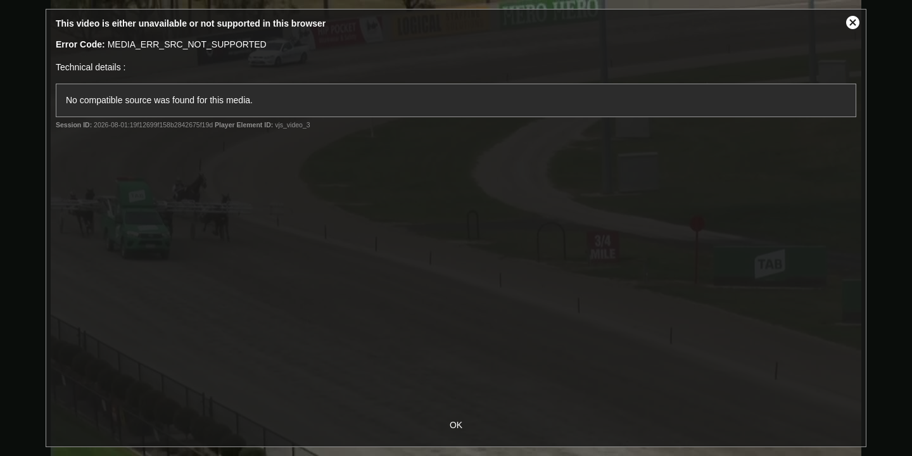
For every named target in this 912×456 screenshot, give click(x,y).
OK (456, 425)
